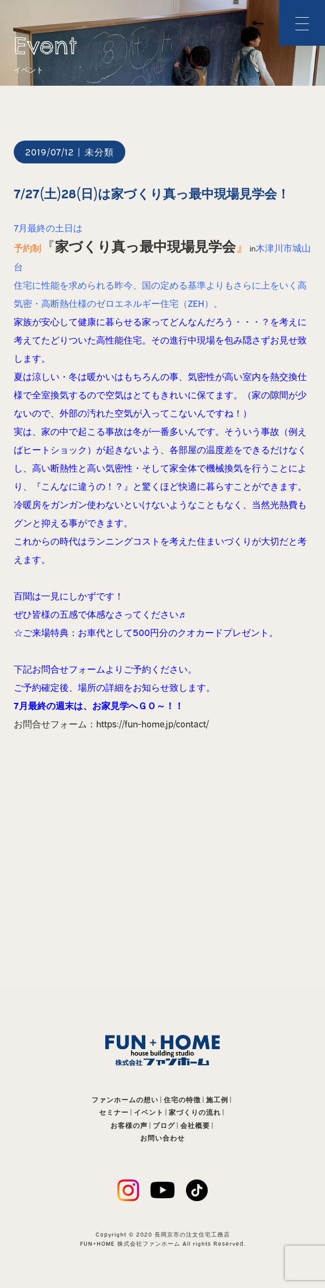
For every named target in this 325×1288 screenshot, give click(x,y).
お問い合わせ (162, 1138)
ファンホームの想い (125, 1099)
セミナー (114, 1112)
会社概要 (195, 1125)
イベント (149, 1112)
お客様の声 (129, 1125)
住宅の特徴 (182, 1099)
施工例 (217, 1099)
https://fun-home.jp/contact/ (152, 724)
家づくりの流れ (195, 1112)
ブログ (164, 1125)
